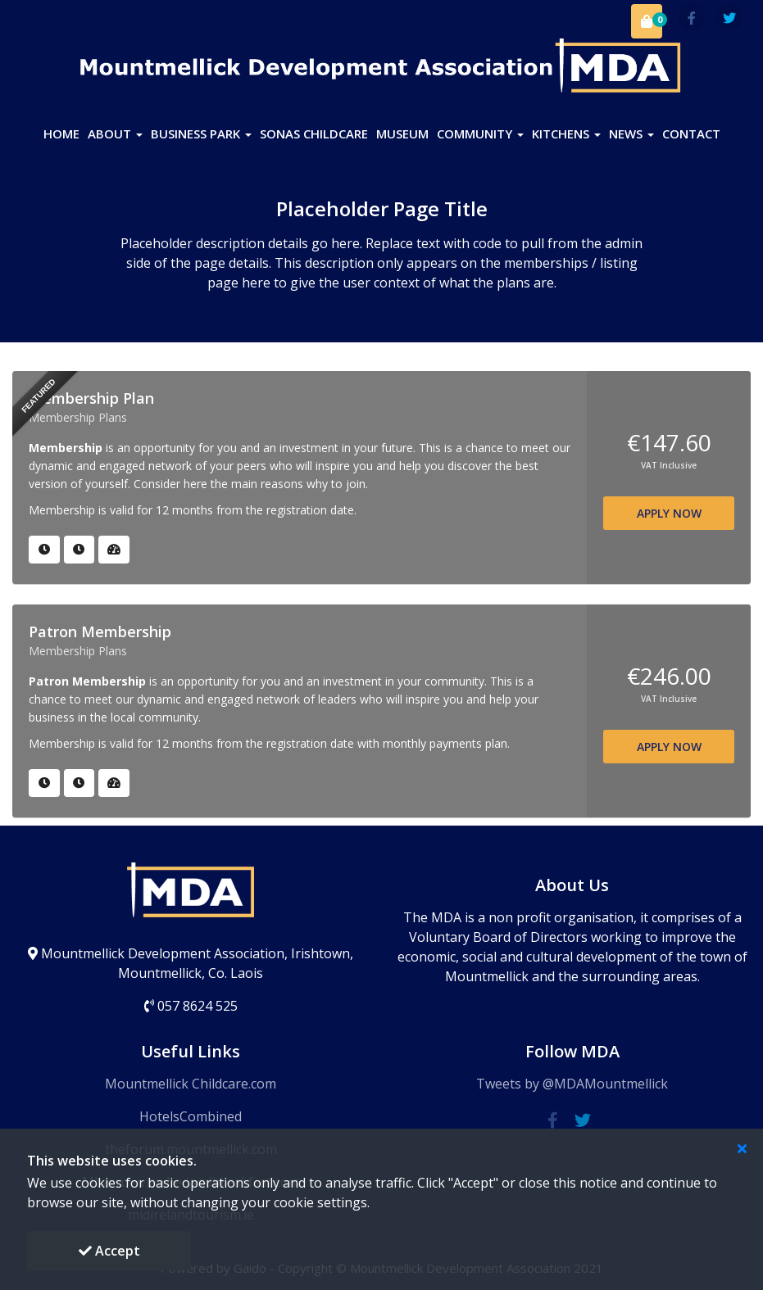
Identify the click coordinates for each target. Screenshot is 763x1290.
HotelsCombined (190, 1116)
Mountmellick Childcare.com (190, 1084)
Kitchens (566, 133)
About (115, 133)
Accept (109, 1251)
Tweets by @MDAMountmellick (572, 1084)
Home (61, 133)
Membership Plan (91, 398)
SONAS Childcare (314, 133)
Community (480, 133)
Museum (402, 133)
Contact (691, 133)
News (631, 133)
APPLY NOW (669, 513)
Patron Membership (100, 631)
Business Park (201, 133)
